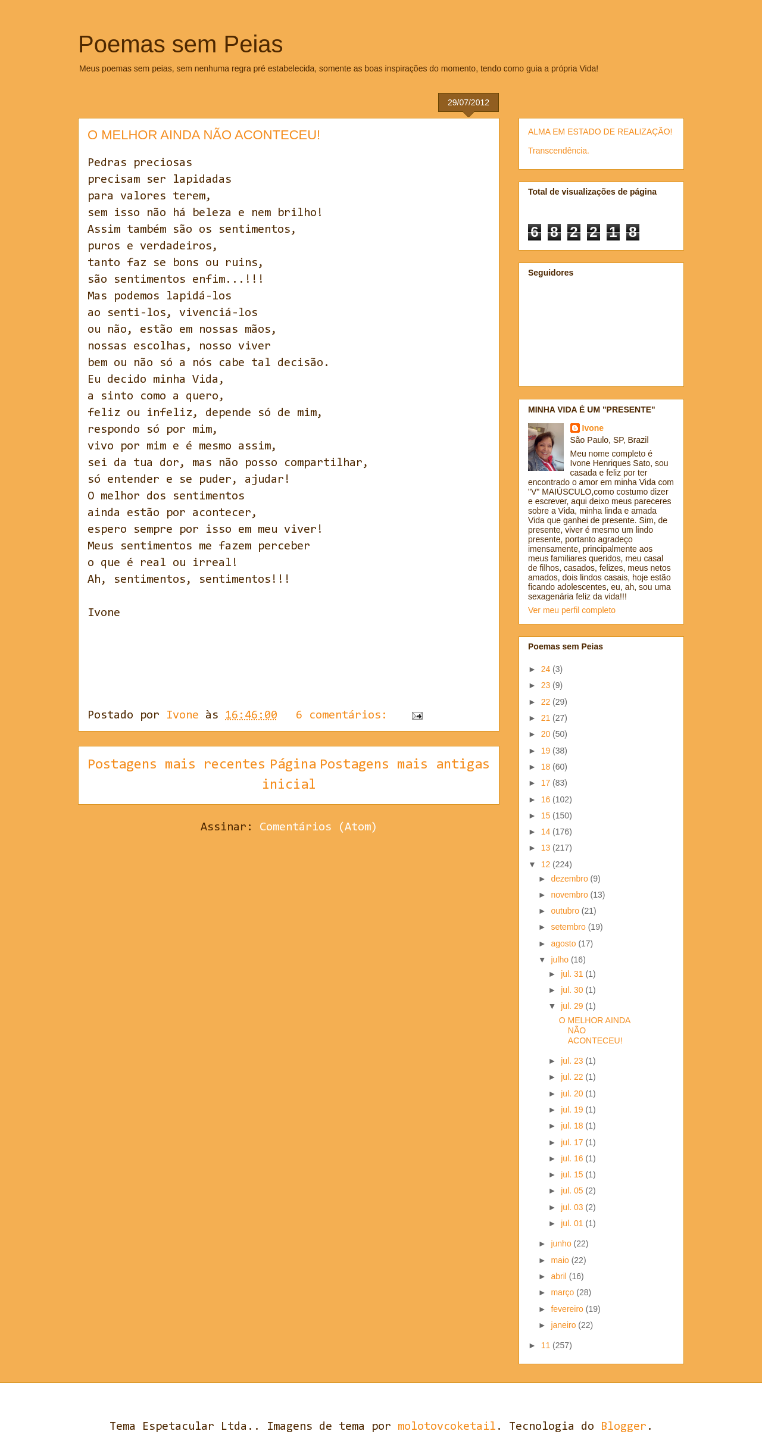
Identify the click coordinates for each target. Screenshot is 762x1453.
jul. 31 (573, 974)
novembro (570, 894)
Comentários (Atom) (318, 827)
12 (546, 864)
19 (546, 750)
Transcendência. (558, 150)
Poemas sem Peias (180, 44)
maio (561, 1260)
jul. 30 (573, 990)
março (563, 1292)
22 (546, 702)
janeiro (564, 1325)
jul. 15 (573, 1174)
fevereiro (568, 1309)
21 (546, 718)
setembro (569, 927)
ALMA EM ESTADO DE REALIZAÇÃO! (600, 131)
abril (560, 1276)
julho (560, 959)
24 (546, 669)
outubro (566, 910)
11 (546, 1345)
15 (546, 815)
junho (562, 1243)
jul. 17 (573, 1142)
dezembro (570, 878)
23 (546, 685)
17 (546, 783)
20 (546, 734)
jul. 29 (573, 1006)
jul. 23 (573, 1060)
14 (546, 831)
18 (546, 766)
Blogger (624, 1427)
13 (546, 847)
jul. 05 (573, 1190)
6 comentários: (345, 715)
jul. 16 (573, 1158)
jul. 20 (573, 1093)
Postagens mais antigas (405, 765)
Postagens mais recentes (177, 765)
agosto (564, 943)
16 (546, 799)
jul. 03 (573, 1207)
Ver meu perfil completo (572, 610)
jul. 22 (573, 1077)
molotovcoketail (447, 1427)
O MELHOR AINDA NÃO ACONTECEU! (204, 134)
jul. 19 (573, 1109)
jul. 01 (573, 1223)
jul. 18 (573, 1125)
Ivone (593, 428)
